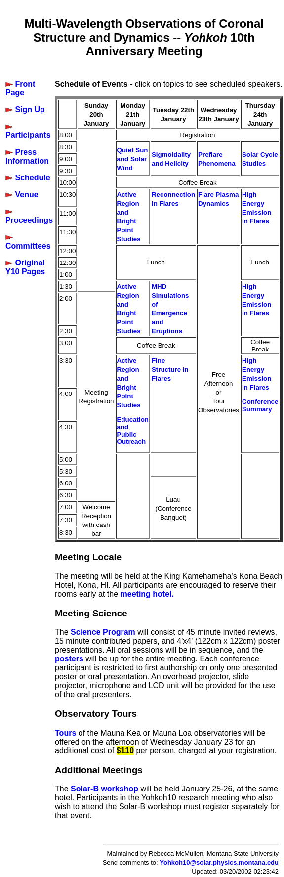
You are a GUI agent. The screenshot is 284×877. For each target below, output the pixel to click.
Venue (26, 194)
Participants (28, 135)
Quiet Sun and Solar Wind (132, 159)
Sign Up (29, 109)
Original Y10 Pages (25, 267)
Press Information (27, 156)
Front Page (20, 88)
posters (69, 659)
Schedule (32, 178)
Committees (28, 246)
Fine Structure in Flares (170, 369)
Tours (65, 733)
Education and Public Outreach (133, 430)
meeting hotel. (147, 594)
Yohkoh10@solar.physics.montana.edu (219, 862)
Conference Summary (260, 405)
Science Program (103, 632)
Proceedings (29, 220)
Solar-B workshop (104, 789)
